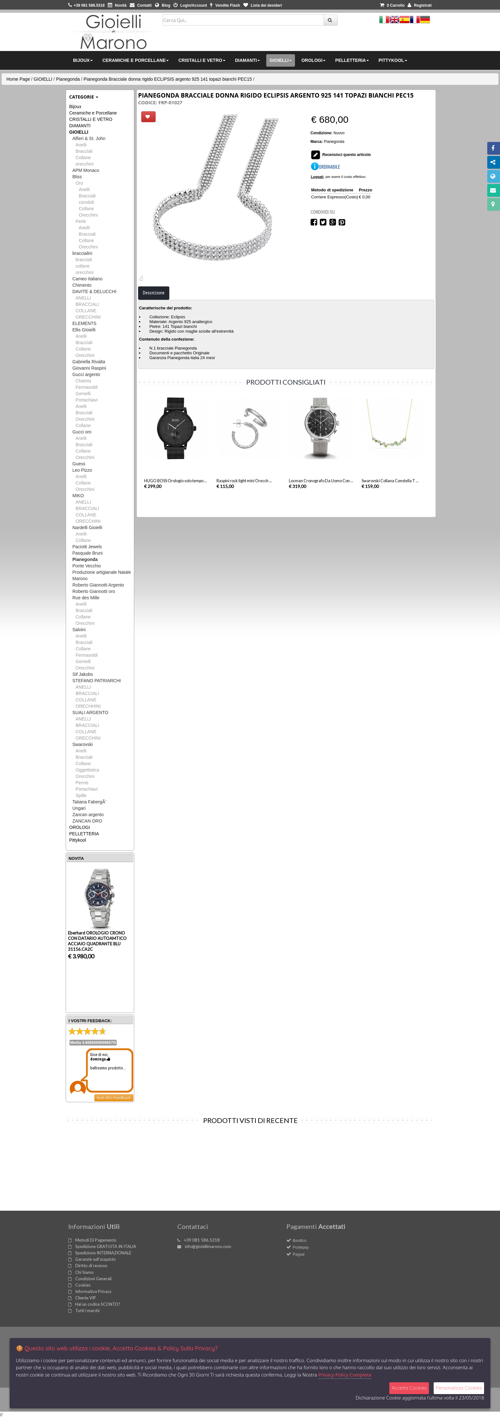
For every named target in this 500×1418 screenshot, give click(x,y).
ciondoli (86, 202)
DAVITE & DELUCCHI (94, 291)
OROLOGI (79, 827)
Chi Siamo (84, 1272)
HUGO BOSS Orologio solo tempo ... (175, 507)
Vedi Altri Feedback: (113, 1097)
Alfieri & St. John (89, 138)
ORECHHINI (88, 706)
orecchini (84, 163)
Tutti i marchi (87, 1310)
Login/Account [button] (190, 5)
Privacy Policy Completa (344, 1374)
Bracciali (84, 151)
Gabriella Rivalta (88, 361)
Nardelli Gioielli (87, 527)
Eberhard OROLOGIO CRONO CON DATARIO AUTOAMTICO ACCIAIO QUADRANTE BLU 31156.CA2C (97, 941)
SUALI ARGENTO (90, 712)
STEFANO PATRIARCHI (96, 680)
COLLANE (86, 310)
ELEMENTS (84, 323)
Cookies (83, 1285)
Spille (81, 795)
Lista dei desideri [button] (262, 5)
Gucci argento (86, 374)
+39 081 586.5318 (202, 1240)
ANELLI (83, 297)
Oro (79, 183)
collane (83, 266)
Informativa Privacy (93, 1291)
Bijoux (75, 106)
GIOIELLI (43, 79)
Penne (82, 782)
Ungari (78, 808)
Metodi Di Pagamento (95, 1240)
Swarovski (82, 744)
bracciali (84, 259)
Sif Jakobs (82, 674)
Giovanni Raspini (89, 368)
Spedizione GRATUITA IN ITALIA (105, 1246)
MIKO (78, 495)
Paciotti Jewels (87, 546)
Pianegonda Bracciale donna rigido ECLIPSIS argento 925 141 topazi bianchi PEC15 (168, 79)
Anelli (81, 144)
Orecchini (88, 215)
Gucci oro (82, 431)
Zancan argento (88, 814)
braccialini (82, 253)
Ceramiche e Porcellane (93, 112)
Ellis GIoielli (83, 329)
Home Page (18, 79)
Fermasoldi (87, 387)
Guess (78, 463)
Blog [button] (162, 5)
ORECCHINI (88, 317)
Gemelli (83, 393)
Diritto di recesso (91, 1265)
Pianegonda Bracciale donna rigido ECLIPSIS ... (98, 1191)
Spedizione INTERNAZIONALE (103, 1252)
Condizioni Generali (93, 1278)
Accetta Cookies (409, 1388)
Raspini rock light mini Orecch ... (244, 507)
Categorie (83, 97)
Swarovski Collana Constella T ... (390, 507)
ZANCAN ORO (87, 820)
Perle (81, 221)
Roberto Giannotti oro (93, 591)
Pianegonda (68, 79)
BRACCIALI (87, 304)
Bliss (77, 176)
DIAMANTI (80, 125)
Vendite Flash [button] (225, 5)
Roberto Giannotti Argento (98, 584)
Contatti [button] (141, 5)
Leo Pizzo (82, 470)
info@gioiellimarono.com (208, 1246)
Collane (83, 157)
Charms (83, 380)
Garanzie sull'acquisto (95, 1259)
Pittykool (77, 840)
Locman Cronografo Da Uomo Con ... (321, 507)
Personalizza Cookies (459, 1388)
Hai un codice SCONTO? (97, 1304)
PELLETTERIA (84, 833)
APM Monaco (85, 170)
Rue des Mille (85, 597)
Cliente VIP (85, 1297)
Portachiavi (87, 400)
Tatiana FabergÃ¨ (89, 801)
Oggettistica (87, 769)
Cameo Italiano (87, 278)
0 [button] (392, 5)
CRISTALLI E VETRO (90, 119)
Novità (117, 5)
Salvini (78, 629)
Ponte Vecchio (86, 565)
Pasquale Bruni (87, 553)
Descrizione (154, 319)
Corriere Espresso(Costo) (334, 197)
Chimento (82, 285)
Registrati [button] (420, 5)
